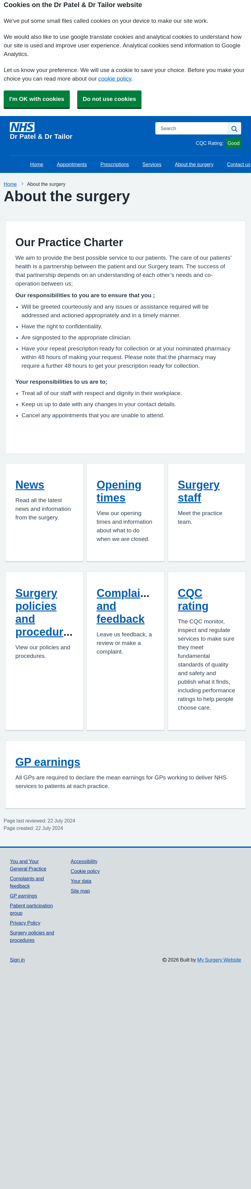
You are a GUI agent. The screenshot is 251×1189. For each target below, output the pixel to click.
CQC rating (193, 599)
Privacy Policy (25, 922)
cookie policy (114, 79)
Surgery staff (199, 491)
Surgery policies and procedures (45, 612)
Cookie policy (85, 871)
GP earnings (47, 761)
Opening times (119, 491)
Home (36, 164)
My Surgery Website (219, 959)
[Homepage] (79, 131)
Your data (81, 881)
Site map (80, 890)
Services (151, 164)
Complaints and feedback (127, 605)
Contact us (238, 164)
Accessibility (84, 861)
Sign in (17, 959)
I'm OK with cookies (36, 99)
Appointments (72, 164)
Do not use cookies (109, 99)
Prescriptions (115, 164)
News (29, 484)
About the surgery (194, 164)
